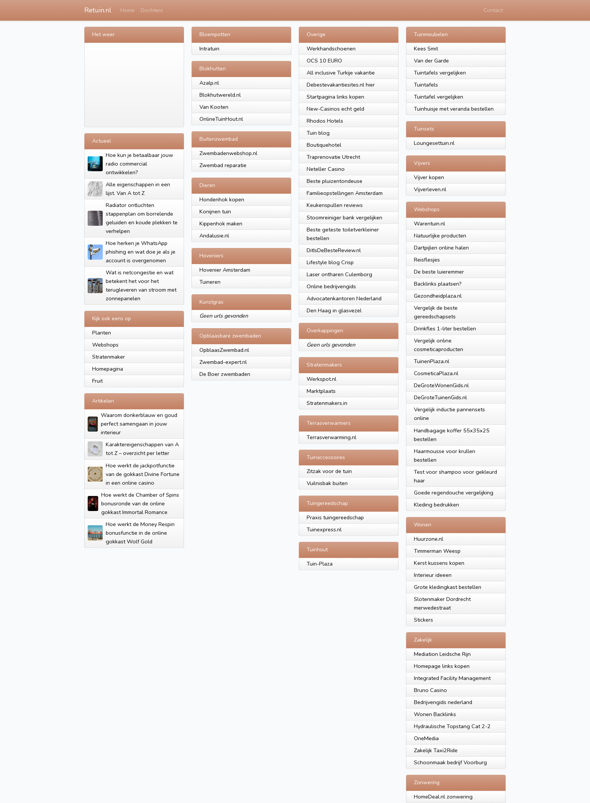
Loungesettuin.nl (434, 143)
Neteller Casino (326, 169)
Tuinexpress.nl (324, 529)
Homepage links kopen (442, 666)
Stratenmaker (108, 356)
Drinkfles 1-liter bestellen (445, 328)
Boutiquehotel (324, 145)
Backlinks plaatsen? (438, 283)
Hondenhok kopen (221, 199)
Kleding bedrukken (436, 504)
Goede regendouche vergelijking (453, 492)
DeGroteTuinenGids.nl (440, 397)
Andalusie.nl (214, 235)
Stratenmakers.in (327, 403)
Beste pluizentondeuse (334, 181)
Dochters (152, 10)
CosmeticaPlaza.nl (436, 373)
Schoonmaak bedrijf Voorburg (450, 762)
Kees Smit (426, 48)
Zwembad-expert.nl (223, 362)
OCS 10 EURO (324, 60)
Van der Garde (431, 60)
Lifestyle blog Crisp (330, 262)
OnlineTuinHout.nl (221, 119)
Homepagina (107, 369)
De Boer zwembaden (224, 374)
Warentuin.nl (429, 223)
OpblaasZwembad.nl (224, 350)
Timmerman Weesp (437, 551)
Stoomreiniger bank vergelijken (344, 217)
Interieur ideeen (433, 575)
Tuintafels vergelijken (440, 72)
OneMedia (426, 738)
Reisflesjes (427, 259)
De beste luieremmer (439, 271)
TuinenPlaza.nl (431, 361)
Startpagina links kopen (335, 96)
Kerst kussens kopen (439, 563)
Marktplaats (321, 391)
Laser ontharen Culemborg (339, 274)
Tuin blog (318, 133)
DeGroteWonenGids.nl (441, 385)
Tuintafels (426, 84)
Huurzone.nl (428, 539)
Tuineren (209, 282)
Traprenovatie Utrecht (333, 157)
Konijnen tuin (215, 211)
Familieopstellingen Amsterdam (345, 193)
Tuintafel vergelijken (438, 96)
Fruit (97, 381)
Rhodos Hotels (325, 121)
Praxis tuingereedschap (335, 517)
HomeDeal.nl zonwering (443, 796)
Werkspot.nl (321, 379)
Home (127, 10)
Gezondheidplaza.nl (438, 296)
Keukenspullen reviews (335, 205)
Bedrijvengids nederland (443, 702)
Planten (101, 332)
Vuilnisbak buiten (327, 483)
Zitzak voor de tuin (329, 471)
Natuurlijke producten (440, 235)
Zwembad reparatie (222, 165)
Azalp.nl (209, 83)
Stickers (423, 620)
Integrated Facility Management (452, 678)
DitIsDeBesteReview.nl (334, 250)
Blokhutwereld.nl (220, 95)
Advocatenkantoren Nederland (344, 298)
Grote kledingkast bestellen (447, 587)
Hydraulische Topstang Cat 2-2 (452, 726)
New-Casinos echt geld (335, 109)
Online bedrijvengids (331, 286)
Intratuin (209, 48)
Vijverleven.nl (430, 189)
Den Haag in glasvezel (334, 310)
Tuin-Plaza (320, 563)
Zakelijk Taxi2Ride (436, 750)
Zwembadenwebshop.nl (228, 153)
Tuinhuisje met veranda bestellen (454, 109)
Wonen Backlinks (435, 714)
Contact (493, 10)
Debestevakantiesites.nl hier (341, 84)
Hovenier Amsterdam (224, 270)
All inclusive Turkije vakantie (341, 72)
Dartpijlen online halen (441, 247)
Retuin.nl (97, 10)
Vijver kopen (429, 177)
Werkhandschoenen (331, 48)
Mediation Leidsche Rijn (442, 654)
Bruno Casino (430, 690)
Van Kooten (213, 107)
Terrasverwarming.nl (331, 437)
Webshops (105, 344)
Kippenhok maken (220, 223)
